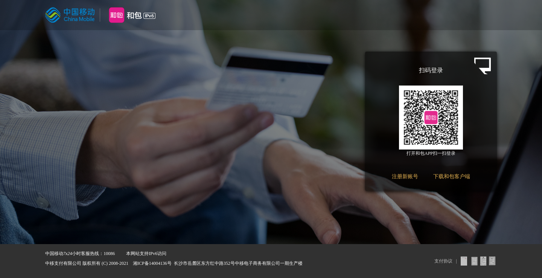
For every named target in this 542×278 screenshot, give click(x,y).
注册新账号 (405, 176)
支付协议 (443, 261)
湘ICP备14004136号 (152, 263)
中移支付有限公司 (63, 263)
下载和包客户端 (451, 176)
